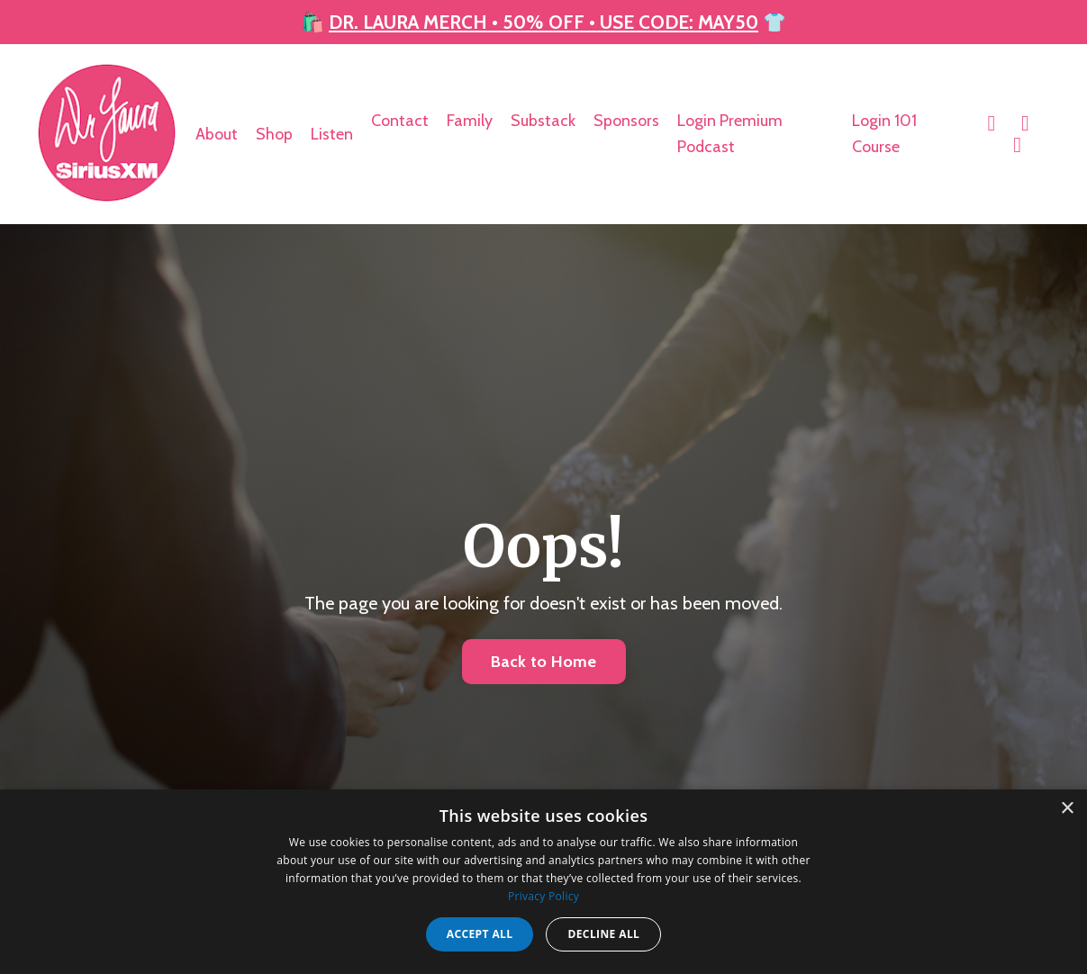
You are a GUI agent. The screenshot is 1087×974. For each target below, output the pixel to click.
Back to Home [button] (544, 660)
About (216, 132)
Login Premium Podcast (730, 133)
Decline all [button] (603, 934)
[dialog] (543, 881)
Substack (543, 120)
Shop (274, 132)
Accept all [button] (480, 934)
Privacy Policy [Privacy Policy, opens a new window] (543, 896)
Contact (400, 120)
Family (470, 120)
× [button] (1066, 809)
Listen (332, 132)
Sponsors (626, 120)
